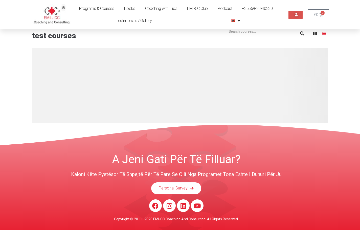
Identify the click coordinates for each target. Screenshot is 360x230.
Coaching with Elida (161, 8)
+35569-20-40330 (257, 8)
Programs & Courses (96, 8)
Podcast (225, 8)
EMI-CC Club (197, 8)
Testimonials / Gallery (134, 20)
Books (129, 8)
